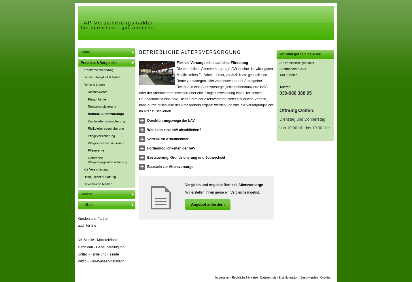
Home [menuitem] (85, 52)
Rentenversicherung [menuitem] (102, 106)
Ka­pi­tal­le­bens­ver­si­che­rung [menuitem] (106, 121)
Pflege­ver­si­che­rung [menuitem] (101, 136)
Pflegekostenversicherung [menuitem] (106, 143)
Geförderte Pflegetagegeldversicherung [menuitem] (107, 160)
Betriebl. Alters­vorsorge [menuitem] (106, 114)
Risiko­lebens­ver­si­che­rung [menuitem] (106, 128)
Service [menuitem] (86, 194)
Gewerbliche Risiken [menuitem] (98, 184)
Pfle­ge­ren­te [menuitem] (96, 150)
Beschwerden (309, 277)
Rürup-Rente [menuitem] (97, 99)
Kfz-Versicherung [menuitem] (96, 169)
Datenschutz (268, 277)
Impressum (222, 277)
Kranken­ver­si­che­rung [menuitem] (99, 70)
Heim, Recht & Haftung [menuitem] (100, 177)
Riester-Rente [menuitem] (97, 92)
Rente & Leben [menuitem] (94, 84)
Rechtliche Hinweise (245, 277)
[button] (171, 121)
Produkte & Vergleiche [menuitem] (99, 63)
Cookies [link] (325, 277)
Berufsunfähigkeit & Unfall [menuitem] (102, 77)
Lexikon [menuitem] (86, 205)
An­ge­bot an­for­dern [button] (208, 204)
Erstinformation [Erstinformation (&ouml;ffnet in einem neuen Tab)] (288, 277)
